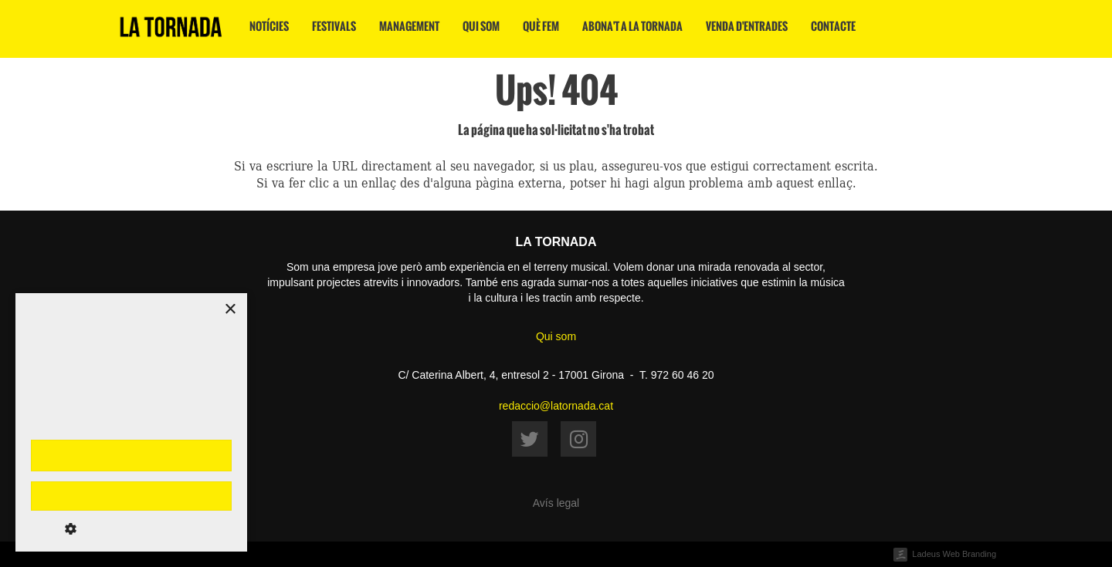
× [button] (230, 310)
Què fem (541, 27)
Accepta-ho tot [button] (131, 455)
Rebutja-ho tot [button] (131, 496)
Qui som (481, 27)
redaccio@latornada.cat (556, 406)
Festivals (334, 27)
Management (409, 27)
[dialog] (131, 422)
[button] (131, 528)
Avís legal (556, 503)
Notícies (269, 27)
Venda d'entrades (747, 27)
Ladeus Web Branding (954, 554)
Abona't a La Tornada (632, 27)
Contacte (833, 27)
